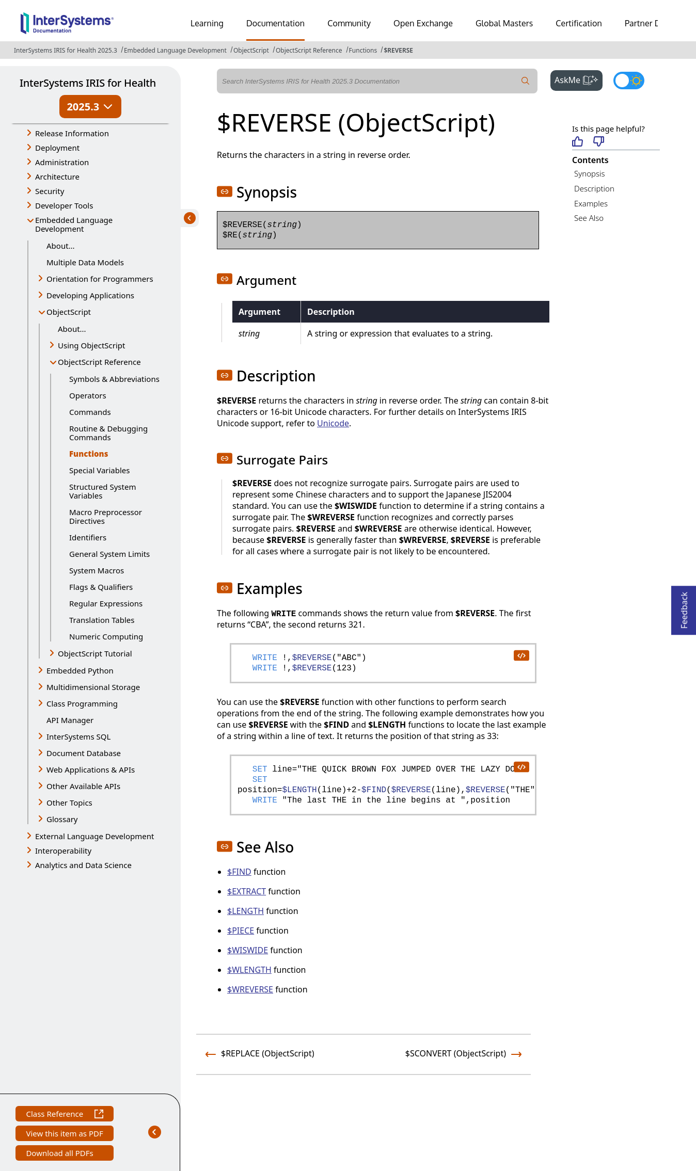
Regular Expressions (106, 603)
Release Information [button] (72, 133)
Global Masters (504, 23)
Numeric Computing (106, 636)
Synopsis (589, 173)
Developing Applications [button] (90, 295)
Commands (90, 412)
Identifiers (87, 537)
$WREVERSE (250, 989)
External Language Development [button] (94, 836)
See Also (589, 218)
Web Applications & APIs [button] (90, 769)
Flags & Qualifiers (101, 587)
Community (349, 23)
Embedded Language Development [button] (74, 224)
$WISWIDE (247, 950)
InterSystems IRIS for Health (88, 83)
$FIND (239, 871)
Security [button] (49, 191)
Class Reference (64, 1115)
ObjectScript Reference (309, 50)
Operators (87, 395)
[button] (224, 191)
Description (594, 188)
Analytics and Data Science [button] (83, 865)
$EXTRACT (246, 891)
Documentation (275, 23)
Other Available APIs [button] (83, 786)
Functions (363, 50)
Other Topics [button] (69, 802)
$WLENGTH (249, 969)
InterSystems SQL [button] (78, 736)
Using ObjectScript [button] (91, 345)
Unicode (333, 423)
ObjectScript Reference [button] (99, 362)
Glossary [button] (62, 819)
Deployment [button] (57, 147)
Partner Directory (657, 23)
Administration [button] (62, 162)
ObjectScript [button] (68, 312)
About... (60, 245)
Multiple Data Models (85, 262)
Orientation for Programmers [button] (99, 279)
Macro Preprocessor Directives (105, 516)
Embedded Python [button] (80, 670)
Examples (591, 203)
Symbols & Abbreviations (114, 379)
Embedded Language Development (175, 50)
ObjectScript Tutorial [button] (95, 653)
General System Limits (109, 554)
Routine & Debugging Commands (108, 432)
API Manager (69, 720)
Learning (207, 23)
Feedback (684, 607)
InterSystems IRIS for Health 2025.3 (65, 50)
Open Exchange (423, 23)
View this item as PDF (64, 1134)
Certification (579, 23)
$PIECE (240, 930)
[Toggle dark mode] (628, 80)
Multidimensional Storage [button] (93, 687)
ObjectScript (251, 50)
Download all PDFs (61, 1154)
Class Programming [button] (82, 703)
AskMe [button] (579, 79)
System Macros (96, 570)
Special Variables (99, 470)
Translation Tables (101, 620)
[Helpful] (577, 142)
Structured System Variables (102, 491)
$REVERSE (398, 50)
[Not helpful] (598, 142)
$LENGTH (245, 911)
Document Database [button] (83, 753)
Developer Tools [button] (64, 205)
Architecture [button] (57, 176)
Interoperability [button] (63, 850)
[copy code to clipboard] (521, 655)
